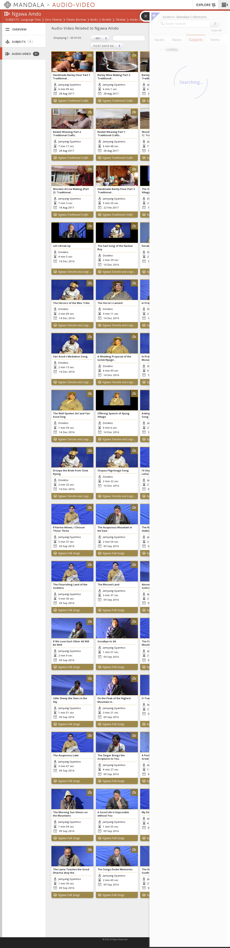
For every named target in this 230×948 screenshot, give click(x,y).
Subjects (19, 42)
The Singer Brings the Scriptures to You (111, 757)
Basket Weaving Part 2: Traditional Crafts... (67, 133)
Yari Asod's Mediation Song (70, 356)
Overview (15, 29)
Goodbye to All (106, 641)
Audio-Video (22, 54)
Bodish (107, 19)
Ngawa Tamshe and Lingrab (74, 272)
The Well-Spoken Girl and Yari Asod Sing (71, 415)
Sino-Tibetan (53, 19)
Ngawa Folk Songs (69, 553)
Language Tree (31, 19)
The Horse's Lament (110, 303)
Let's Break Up (62, 245)
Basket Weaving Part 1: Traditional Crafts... (111, 133)
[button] (224, 4)
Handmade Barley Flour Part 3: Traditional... (116, 190)
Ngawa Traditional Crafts (73, 101)
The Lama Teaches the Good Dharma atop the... (71, 871)
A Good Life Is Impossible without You (113, 813)
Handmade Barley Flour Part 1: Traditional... (72, 76)
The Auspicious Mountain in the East (114, 529)
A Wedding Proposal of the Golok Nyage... (114, 358)
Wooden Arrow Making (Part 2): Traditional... (71, 190)
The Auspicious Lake (66, 755)
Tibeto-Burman (76, 19)
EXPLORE (206, 5)
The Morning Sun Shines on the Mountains (70, 813)
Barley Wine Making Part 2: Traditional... (114, 76)
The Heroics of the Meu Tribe (71, 303)
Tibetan (121, 19)
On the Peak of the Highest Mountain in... (114, 699)
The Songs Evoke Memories (115, 869)
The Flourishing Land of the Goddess (70, 586)
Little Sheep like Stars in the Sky (70, 699)
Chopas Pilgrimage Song (113, 470)
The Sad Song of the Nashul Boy (115, 247)
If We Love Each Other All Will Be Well (71, 643)
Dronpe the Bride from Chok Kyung (70, 472)
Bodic (94, 19)
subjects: (13, 19)
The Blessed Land (108, 584)
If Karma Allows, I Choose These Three (69, 529)
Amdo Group (138, 19)
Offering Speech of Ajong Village (113, 415)
